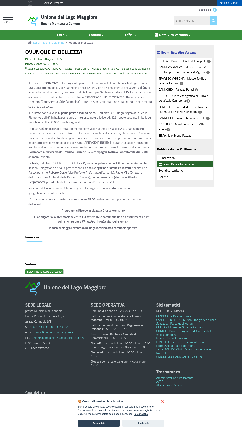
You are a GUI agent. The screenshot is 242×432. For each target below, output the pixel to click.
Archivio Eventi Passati (175, 135)
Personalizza (141, 414)
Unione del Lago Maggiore (69, 19)
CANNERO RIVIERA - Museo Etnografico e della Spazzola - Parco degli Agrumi (184, 69)
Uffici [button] (130, 34)
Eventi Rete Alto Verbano (176, 164)
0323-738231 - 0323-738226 (49, 327)
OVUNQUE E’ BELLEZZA (81, 42)
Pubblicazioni (167, 158)
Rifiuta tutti (143, 423)
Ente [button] (62, 34)
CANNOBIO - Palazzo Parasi (178, 89)
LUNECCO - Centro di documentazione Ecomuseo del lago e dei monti (183, 109)
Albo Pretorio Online (169, 385)
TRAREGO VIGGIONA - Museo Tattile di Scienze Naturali (183, 80)
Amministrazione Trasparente (174, 378)
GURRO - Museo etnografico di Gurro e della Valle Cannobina (183, 98)
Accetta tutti (99, 423)
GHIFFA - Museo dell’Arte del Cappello (185, 61)
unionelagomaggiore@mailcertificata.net (58, 338)
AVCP (159, 381)
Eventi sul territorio (171, 170)
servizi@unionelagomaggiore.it (53, 332)
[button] (7, 20)
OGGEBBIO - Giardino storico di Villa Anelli (181, 126)
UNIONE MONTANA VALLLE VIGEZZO (179, 357)
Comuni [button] (96, 34)
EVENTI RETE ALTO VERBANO (49, 42)
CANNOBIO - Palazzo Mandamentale (184, 118)
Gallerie (163, 177)
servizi (229, 3)
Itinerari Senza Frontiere (171, 338)
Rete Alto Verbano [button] (172, 34)
